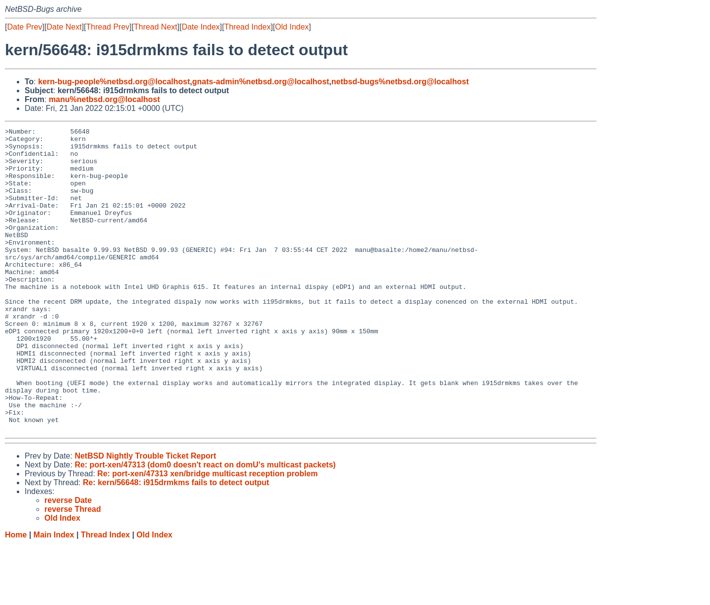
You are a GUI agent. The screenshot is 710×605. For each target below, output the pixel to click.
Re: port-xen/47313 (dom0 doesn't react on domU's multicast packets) (205, 525)
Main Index (54, 595)
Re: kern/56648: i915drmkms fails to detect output (176, 543)
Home (16, 595)
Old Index (292, 27)
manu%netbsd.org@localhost (104, 99)
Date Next (63, 27)
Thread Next (155, 27)
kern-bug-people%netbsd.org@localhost (114, 81)
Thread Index (247, 27)
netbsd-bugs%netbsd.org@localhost (400, 81)
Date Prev (24, 27)
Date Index (200, 27)
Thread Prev (108, 27)
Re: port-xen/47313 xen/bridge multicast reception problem (207, 534)
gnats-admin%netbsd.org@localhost (260, 81)
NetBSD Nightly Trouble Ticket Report (145, 516)
